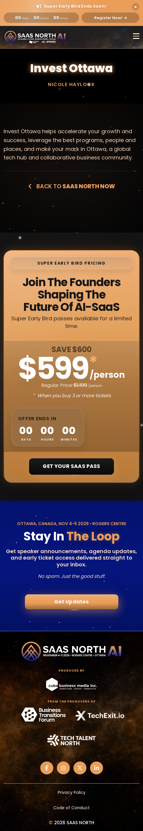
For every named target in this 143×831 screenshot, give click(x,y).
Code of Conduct (71, 808)
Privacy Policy (72, 792)
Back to (71, 186)
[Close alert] (135, 7)
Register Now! (110, 18)
